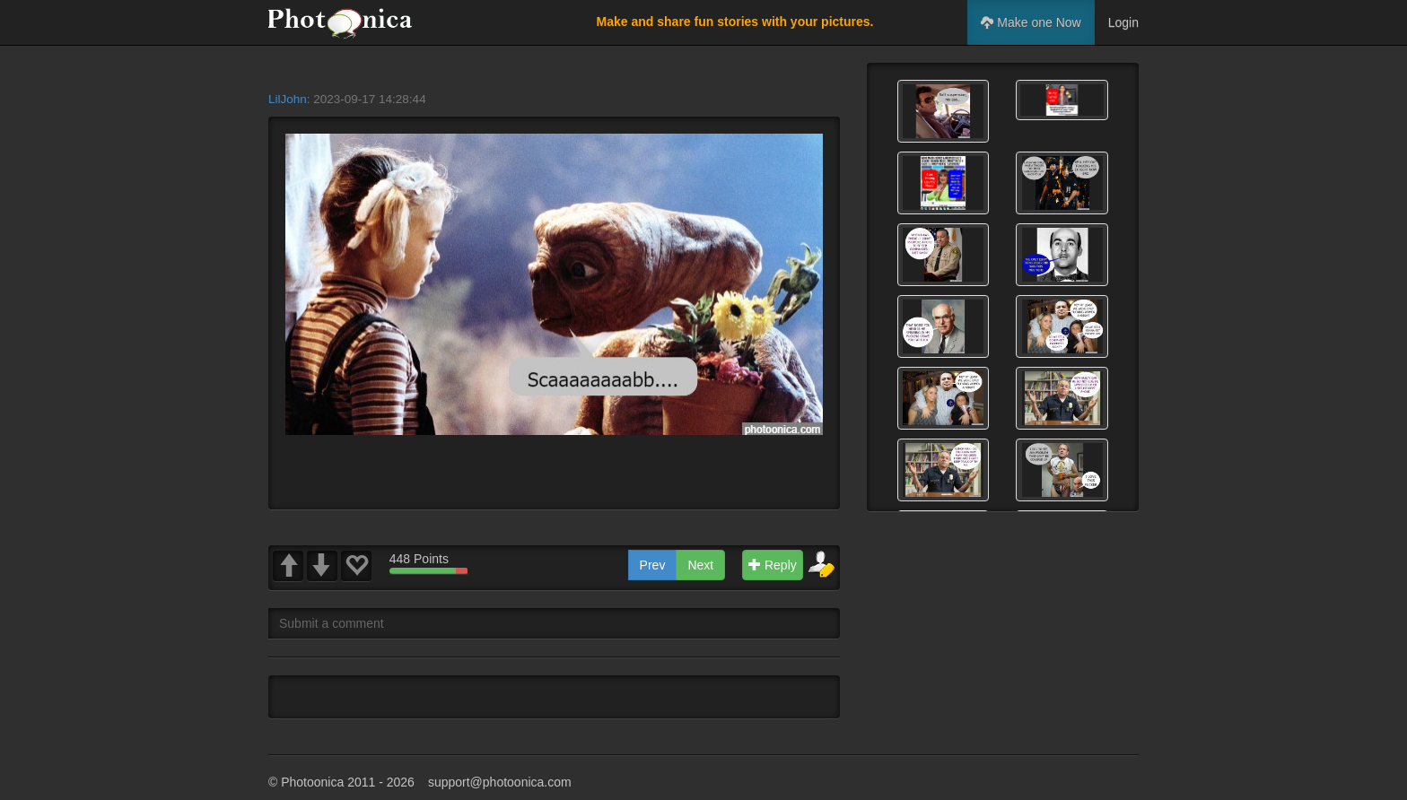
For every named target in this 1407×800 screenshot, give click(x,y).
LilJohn (287, 99)
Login (1123, 22)
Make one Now (1030, 22)
